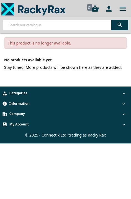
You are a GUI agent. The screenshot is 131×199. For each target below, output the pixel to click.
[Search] (65, 25)
